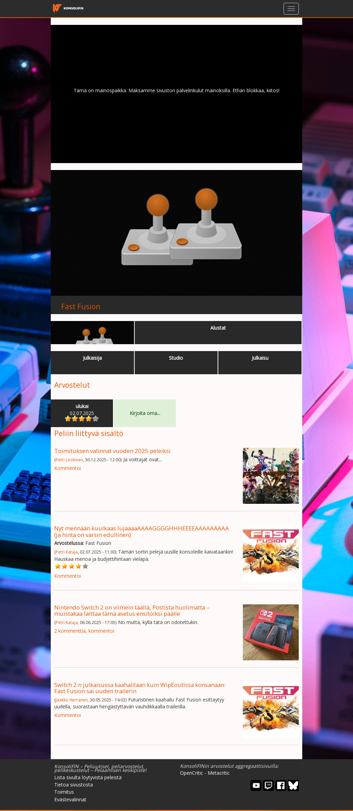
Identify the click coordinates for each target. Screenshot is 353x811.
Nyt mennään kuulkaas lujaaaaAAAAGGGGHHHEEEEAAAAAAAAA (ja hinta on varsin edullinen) (141, 531)
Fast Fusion (80, 306)
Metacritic (219, 773)
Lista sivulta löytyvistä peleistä (88, 777)
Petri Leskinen (69, 459)
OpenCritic (191, 773)
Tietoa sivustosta (73, 784)
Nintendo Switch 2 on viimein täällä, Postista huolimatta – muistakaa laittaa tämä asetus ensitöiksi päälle (132, 610)
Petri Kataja (67, 552)
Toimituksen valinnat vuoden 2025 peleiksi (112, 451)
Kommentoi (67, 468)
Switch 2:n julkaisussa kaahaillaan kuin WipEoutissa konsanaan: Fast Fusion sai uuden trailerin (140, 688)
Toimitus (64, 792)
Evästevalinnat (70, 799)
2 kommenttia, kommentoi (84, 631)
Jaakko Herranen (72, 699)
